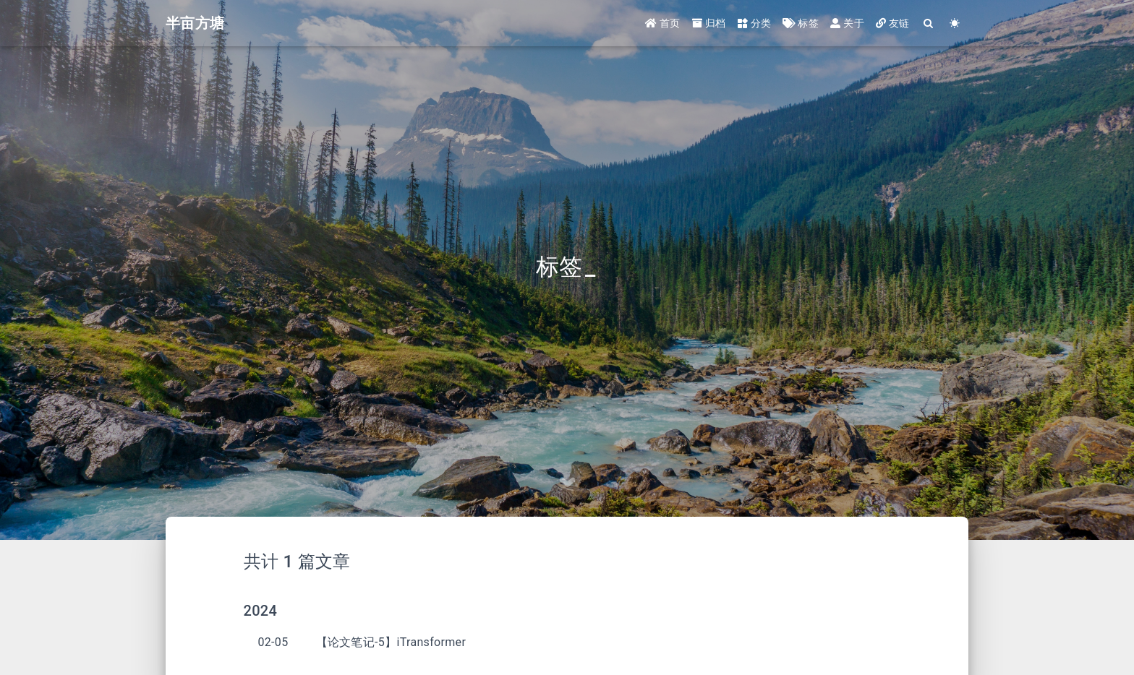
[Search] (929, 23)
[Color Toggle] (955, 23)
